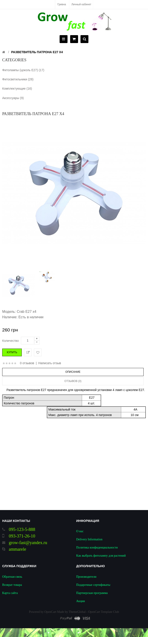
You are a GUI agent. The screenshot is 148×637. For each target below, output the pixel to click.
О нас (80, 531)
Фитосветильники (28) (17, 79)
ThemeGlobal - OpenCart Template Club (94, 611)
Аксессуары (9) (13, 98)
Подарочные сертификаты (93, 584)
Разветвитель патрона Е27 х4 (37, 52)
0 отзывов (27, 363)
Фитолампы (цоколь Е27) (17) (23, 70)
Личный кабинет (81, 4)
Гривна (61, 4)
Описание (72, 371)
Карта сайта (10, 593)
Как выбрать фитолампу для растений (101, 555)
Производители (86, 576)
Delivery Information (89, 539)
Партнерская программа (92, 593)
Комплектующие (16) (17, 88)
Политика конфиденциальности (97, 547)
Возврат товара (12, 584)
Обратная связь (12, 576)
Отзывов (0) (72, 381)
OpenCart (50, 611)
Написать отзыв (49, 363)
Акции (80, 601)
